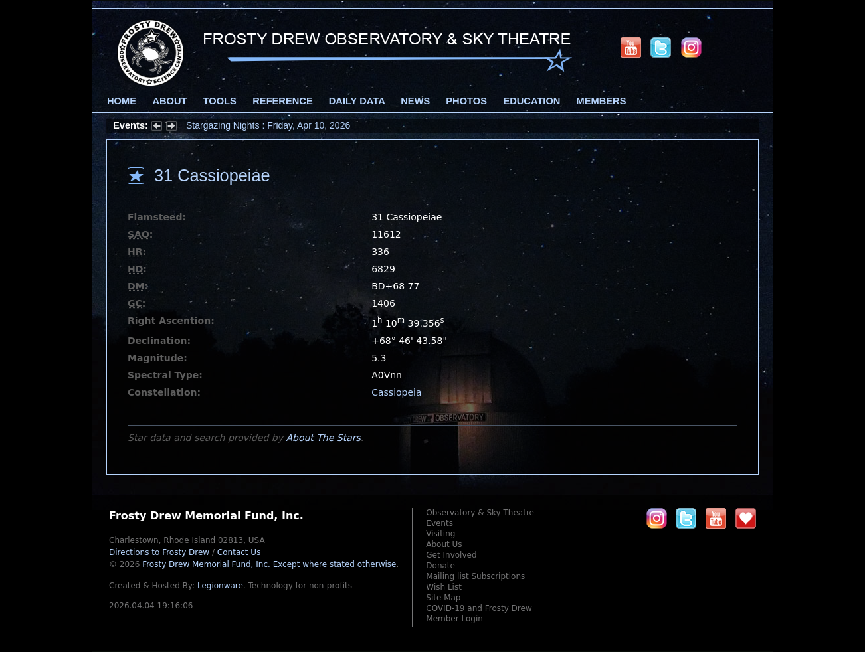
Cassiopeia (396, 392)
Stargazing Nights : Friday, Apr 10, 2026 (268, 125)
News (415, 101)
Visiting (440, 533)
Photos (466, 101)
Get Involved (451, 555)
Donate (440, 565)
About (169, 101)
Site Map (443, 597)
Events (439, 523)
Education (531, 101)
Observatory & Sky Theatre (480, 512)
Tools (220, 101)
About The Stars (323, 437)
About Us (444, 544)
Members (601, 101)
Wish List (444, 587)
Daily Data (357, 101)
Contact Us (239, 552)
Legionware (220, 585)
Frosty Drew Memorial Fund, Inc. (269, 564)
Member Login (454, 618)
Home (121, 101)
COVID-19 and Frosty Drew (478, 608)
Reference (282, 101)
